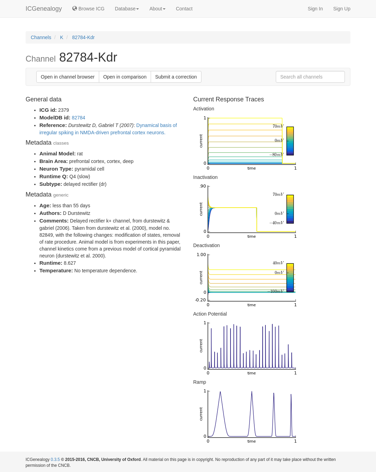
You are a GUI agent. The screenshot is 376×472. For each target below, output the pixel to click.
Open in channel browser (68, 77)
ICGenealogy (44, 8)
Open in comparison (125, 77)
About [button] (157, 8)
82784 (78, 117)
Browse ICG (88, 8)
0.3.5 (55, 459)
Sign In (315, 8)
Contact (184, 8)
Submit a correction (176, 77)
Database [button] (127, 8)
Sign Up (341, 8)
